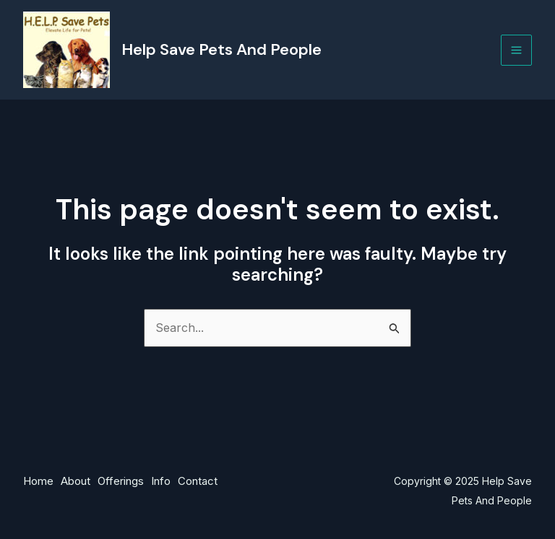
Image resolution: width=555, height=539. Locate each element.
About (75, 481)
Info (161, 481)
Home (38, 481)
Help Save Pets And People (221, 49)
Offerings (121, 481)
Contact (198, 481)
